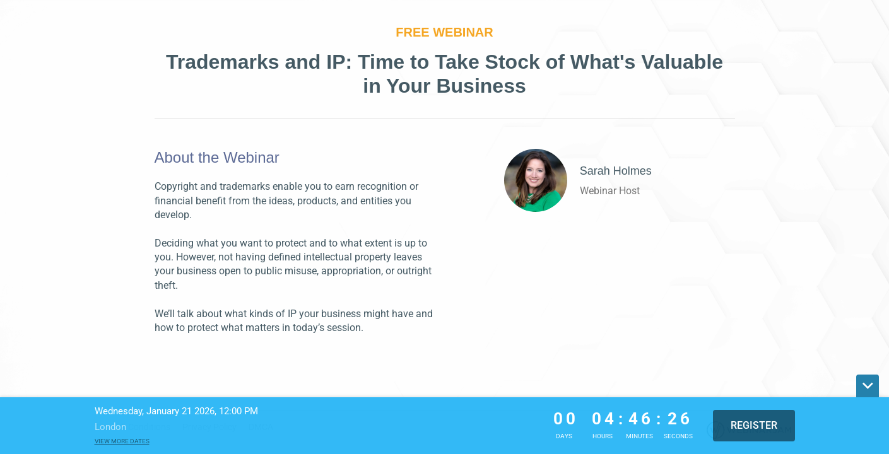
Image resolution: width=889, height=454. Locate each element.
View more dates (122, 441)
